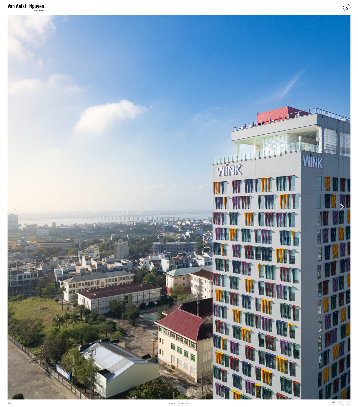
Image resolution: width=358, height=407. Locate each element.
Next (342, 207)
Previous (15, 207)
